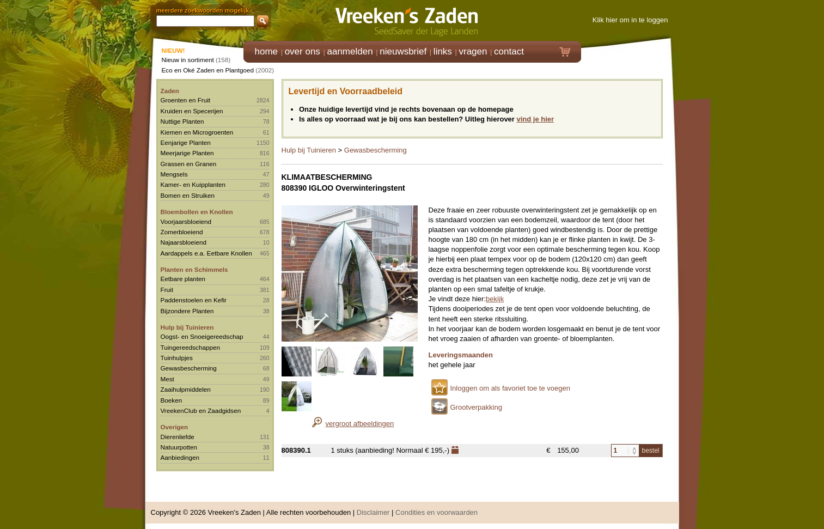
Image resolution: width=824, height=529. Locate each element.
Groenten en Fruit (186, 100)
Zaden (170, 90)
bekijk (495, 299)
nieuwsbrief (403, 51)
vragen (473, 51)
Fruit (167, 289)
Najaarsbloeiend (183, 242)
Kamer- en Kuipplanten (193, 184)
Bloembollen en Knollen (197, 211)
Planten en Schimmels (194, 269)
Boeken (171, 400)
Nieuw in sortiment (188, 59)
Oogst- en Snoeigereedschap (202, 336)
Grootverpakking (476, 407)
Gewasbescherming (189, 368)
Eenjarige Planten (186, 142)
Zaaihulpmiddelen (186, 389)
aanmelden (350, 51)
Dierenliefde (177, 436)
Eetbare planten (183, 278)
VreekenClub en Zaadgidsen (201, 410)
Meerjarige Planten (187, 152)
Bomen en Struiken (188, 195)
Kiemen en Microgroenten (197, 132)
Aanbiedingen (180, 457)
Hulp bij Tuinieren (187, 327)
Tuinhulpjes (177, 357)
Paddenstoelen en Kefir (194, 299)
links (443, 51)
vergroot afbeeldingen (360, 423)
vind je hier (535, 119)
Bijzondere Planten (187, 310)
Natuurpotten (179, 447)
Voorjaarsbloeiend (186, 221)
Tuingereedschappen (190, 347)
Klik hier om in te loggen (630, 20)
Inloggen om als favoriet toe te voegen (510, 388)
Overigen (174, 426)
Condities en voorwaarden (436, 512)
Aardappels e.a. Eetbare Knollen (206, 253)
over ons (302, 51)
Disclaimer (373, 512)
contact (509, 51)
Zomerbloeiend (182, 231)
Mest (167, 378)
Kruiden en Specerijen (192, 110)
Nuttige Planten (182, 121)
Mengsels (174, 174)
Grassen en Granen (189, 163)
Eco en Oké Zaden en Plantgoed (208, 70)
